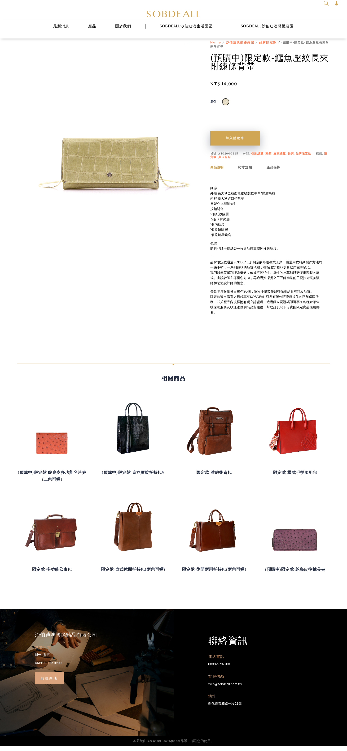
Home (215, 47)
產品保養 (273, 172)
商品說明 (217, 172)
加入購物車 (235, 143)
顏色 (213, 106)
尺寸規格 (245, 172)
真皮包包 (224, 161)
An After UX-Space (163, 745)
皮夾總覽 (279, 158)
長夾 (291, 158)
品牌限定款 (268, 47)
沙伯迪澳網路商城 (240, 47)
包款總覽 (257, 158)
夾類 (268, 158)
